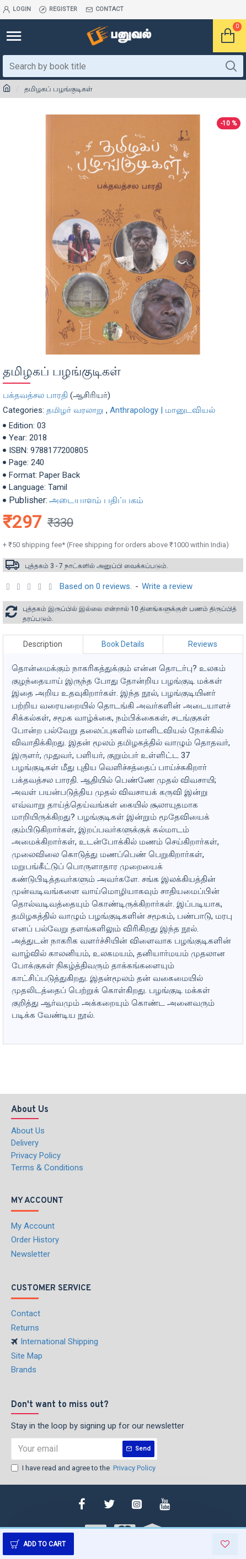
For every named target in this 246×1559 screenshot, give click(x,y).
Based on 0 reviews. (96, 586)
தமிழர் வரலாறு (75, 410)
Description (42, 644)
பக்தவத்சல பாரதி (35, 395)
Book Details (123, 644)
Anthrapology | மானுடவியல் (162, 410)
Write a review (167, 586)
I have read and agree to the (84, 1468)
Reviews (202, 644)
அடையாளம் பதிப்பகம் (96, 500)
